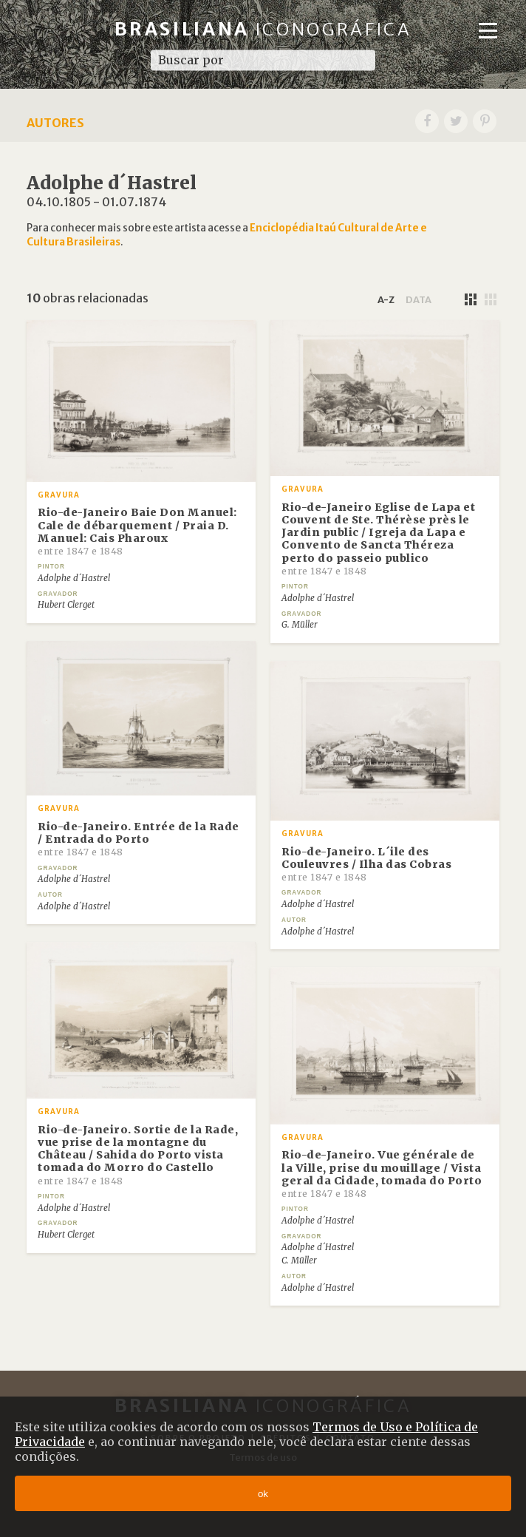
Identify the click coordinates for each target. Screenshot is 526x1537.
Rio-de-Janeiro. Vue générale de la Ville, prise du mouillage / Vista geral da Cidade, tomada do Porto (381, 1173)
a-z (386, 299)
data (418, 299)
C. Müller (299, 1260)
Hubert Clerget (66, 605)
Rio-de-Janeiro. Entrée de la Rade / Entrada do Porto (138, 839)
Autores (55, 122)
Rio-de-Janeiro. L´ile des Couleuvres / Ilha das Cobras (366, 864)
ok (263, 1493)
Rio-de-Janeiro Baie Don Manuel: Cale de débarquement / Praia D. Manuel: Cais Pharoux (137, 531)
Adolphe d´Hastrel (74, 578)
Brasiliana (263, 29)
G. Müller (299, 625)
